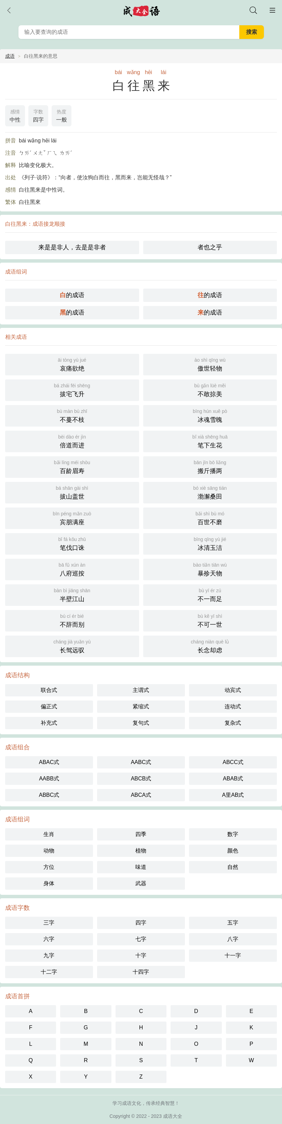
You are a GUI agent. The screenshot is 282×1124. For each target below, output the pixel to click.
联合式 (49, 690)
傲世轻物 (210, 364)
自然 (232, 867)
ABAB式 (233, 778)
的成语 (72, 295)
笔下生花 (210, 441)
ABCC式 (233, 762)
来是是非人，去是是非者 (72, 247)
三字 (48, 923)
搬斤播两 (210, 466)
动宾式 (233, 690)
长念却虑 (210, 646)
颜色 (232, 851)
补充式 (49, 723)
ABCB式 (141, 778)
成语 (10, 56)
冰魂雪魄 (210, 415)
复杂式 (233, 723)
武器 (140, 883)
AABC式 (141, 762)
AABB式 (49, 778)
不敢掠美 (210, 389)
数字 (232, 834)
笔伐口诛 (72, 543)
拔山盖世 (72, 492)
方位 (48, 867)
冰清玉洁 (210, 543)
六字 (48, 939)
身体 (48, 883)
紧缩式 (141, 706)
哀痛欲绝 (72, 364)
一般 (61, 115)
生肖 (48, 834)
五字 (232, 923)
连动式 (233, 706)
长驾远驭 (72, 646)
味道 (140, 867)
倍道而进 (72, 441)
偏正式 (49, 706)
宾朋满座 (72, 518)
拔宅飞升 (72, 389)
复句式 (141, 723)
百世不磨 (210, 518)
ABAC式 (49, 762)
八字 (232, 939)
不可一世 (210, 620)
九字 (48, 955)
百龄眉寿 (72, 466)
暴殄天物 (210, 569)
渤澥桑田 (210, 492)
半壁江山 (72, 594)
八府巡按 (72, 569)
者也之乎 (210, 247)
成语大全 (172, 1116)
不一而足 (210, 594)
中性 (15, 115)
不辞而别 (72, 620)
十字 (140, 955)
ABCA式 (141, 795)
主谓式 (141, 690)
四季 (140, 834)
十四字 (141, 972)
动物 (48, 851)
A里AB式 (233, 795)
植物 (140, 851)
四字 (38, 115)
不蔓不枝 (72, 415)
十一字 (233, 955)
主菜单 (272, 10)
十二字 (49, 972)
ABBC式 (49, 795)
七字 (140, 939)
